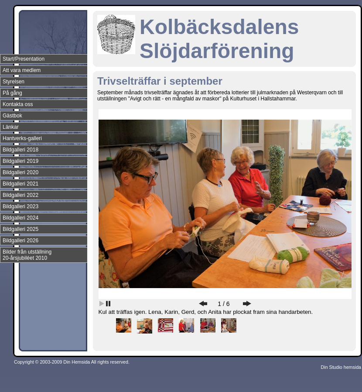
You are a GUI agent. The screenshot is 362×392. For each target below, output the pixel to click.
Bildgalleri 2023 (20, 206)
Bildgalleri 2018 (20, 150)
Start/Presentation (23, 59)
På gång (12, 93)
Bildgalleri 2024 (20, 218)
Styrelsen (13, 82)
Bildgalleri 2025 (20, 229)
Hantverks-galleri (22, 138)
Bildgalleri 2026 (20, 240)
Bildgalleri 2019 (20, 161)
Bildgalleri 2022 (20, 195)
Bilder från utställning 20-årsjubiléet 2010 (27, 255)
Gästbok (12, 116)
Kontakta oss (18, 104)
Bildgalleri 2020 (20, 172)
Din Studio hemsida (341, 367)
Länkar (11, 127)
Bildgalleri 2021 (20, 184)
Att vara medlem (22, 70)
